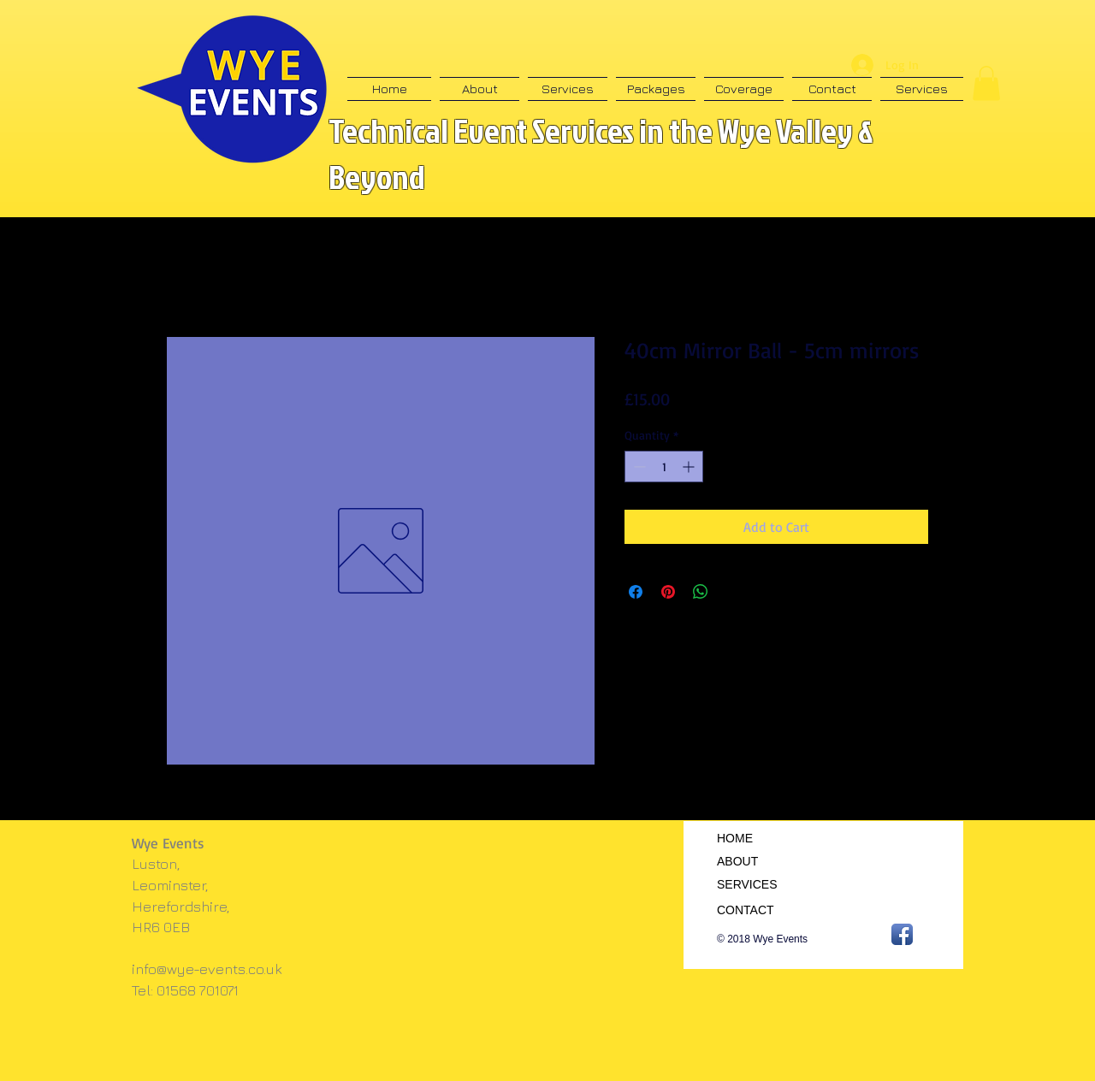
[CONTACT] (759, 910)
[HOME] (757, 839)
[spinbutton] (663, 466)
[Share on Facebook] (635, 592)
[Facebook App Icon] (902, 934)
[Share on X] (733, 592)
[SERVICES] (759, 885)
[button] (986, 83)
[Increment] (690, 466)
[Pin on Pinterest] (668, 592)
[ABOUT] (759, 862)
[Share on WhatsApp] (700, 592)
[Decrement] (637, 466)
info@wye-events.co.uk (207, 969)
